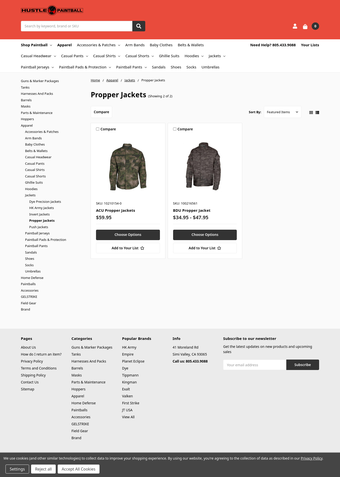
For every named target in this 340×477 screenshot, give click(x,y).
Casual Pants (74, 55)
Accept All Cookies (79, 469)
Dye (125, 368)
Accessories (30, 290)
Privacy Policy (32, 361)
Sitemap (27, 389)
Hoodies (194, 55)
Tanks (25, 87)
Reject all (43, 469)
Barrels (26, 100)
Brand (25, 309)
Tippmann (130, 375)
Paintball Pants (131, 66)
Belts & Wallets (191, 44)
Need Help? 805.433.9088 (273, 44)
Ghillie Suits (169, 55)
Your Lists (310, 44)
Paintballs (28, 284)
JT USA (127, 410)
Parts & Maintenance (36, 112)
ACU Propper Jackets (115, 210)
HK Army (129, 347)
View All (128, 417)
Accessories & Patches (98, 44)
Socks (191, 66)
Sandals (159, 66)
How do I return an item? (41, 354)
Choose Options (127, 234)
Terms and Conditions (38, 368)
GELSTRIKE (29, 296)
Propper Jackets (42, 220)
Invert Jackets (39, 214)
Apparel (64, 44)
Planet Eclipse (133, 361)
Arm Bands (135, 44)
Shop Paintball (36, 44)
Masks (25, 106)
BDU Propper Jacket (192, 210)
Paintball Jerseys (37, 66)
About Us (28, 347)
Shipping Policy (33, 375)
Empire (128, 354)
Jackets (217, 55)
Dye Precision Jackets (45, 201)
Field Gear (28, 303)
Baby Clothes (161, 44)
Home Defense (32, 277)
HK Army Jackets (41, 208)
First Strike (131, 403)
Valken (127, 396)
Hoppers (27, 119)
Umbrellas (210, 66)
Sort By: (255, 112)
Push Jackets (38, 227)
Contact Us (30, 382)
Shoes (176, 66)
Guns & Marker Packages (40, 81)
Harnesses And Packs (37, 93)
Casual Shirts (106, 55)
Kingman (129, 382)
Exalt (126, 389)
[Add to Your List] (128, 248)
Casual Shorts (139, 55)
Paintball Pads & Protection (85, 66)
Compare (101, 111)
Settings (17, 469)
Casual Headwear (38, 55)
